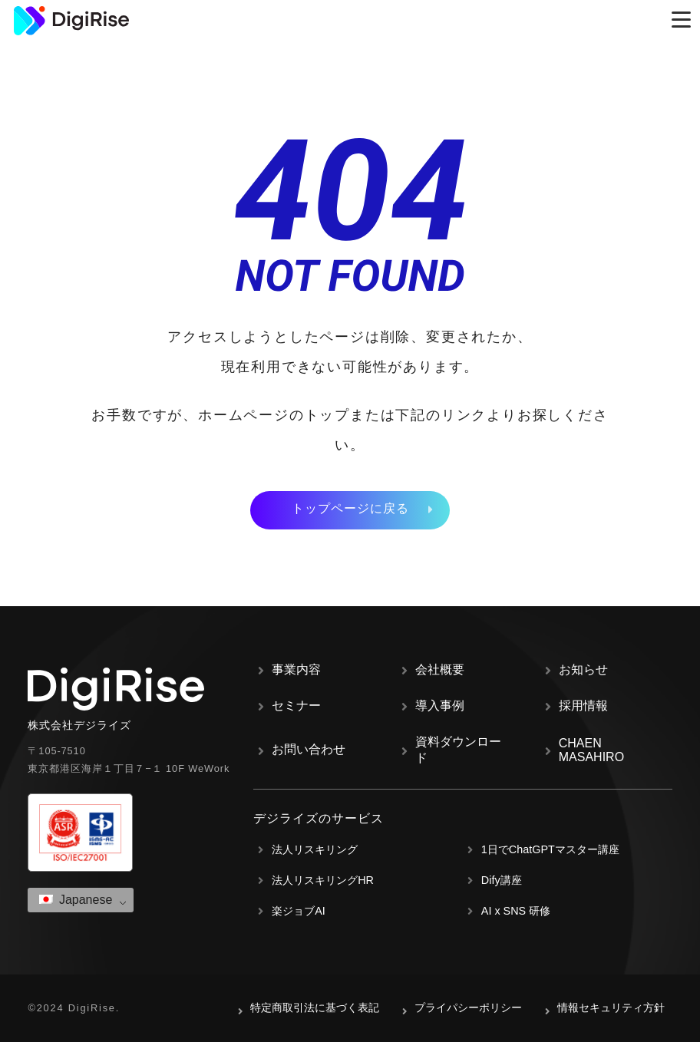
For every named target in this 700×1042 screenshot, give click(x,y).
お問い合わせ (308, 749)
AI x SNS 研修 (515, 911)
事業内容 (296, 669)
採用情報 (583, 705)
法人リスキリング (315, 849)
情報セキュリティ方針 (611, 1007)
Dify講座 (501, 880)
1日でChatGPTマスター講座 (550, 849)
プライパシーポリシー (468, 1007)
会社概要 (439, 669)
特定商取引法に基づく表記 (314, 1007)
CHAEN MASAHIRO (591, 750)
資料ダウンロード (458, 749)
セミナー (296, 705)
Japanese (75, 899)
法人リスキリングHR (323, 880)
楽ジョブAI (298, 911)
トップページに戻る (350, 508)
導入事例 (439, 705)
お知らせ (583, 669)
